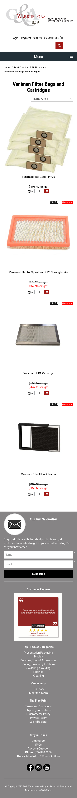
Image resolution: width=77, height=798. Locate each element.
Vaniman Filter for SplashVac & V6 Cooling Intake (38, 272)
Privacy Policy (38, 717)
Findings (38, 671)
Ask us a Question (38, 748)
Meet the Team (38, 692)
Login (15, 38)
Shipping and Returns (38, 710)
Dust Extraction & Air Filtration (29, 67)
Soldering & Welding (38, 668)
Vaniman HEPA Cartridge (38, 373)
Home (7, 67)
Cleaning (38, 675)
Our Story (38, 689)
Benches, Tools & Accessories (38, 660)
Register (26, 38)
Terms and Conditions (38, 706)
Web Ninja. (46, 790)
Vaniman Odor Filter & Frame (38, 474)
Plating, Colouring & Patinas (38, 664)
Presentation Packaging (38, 652)
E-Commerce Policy (38, 714)
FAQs (38, 744)
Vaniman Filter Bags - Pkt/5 (38, 176)
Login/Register (38, 721)
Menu (38, 57)
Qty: (31, 191)
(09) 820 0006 (43, 752)
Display (38, 656)
